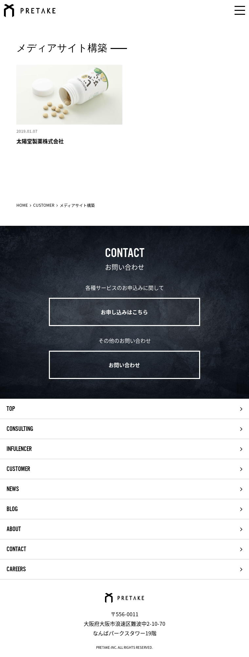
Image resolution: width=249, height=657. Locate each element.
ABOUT (14, 529)
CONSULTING (20, 429)
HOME (22, 205)
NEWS (13, 489)
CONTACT (16, 549)
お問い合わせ (124, 365)
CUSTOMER (43, 205)
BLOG (12, 509)
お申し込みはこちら (124, 312)
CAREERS (16, 569)
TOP (11, 408)
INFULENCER (19, 449)
